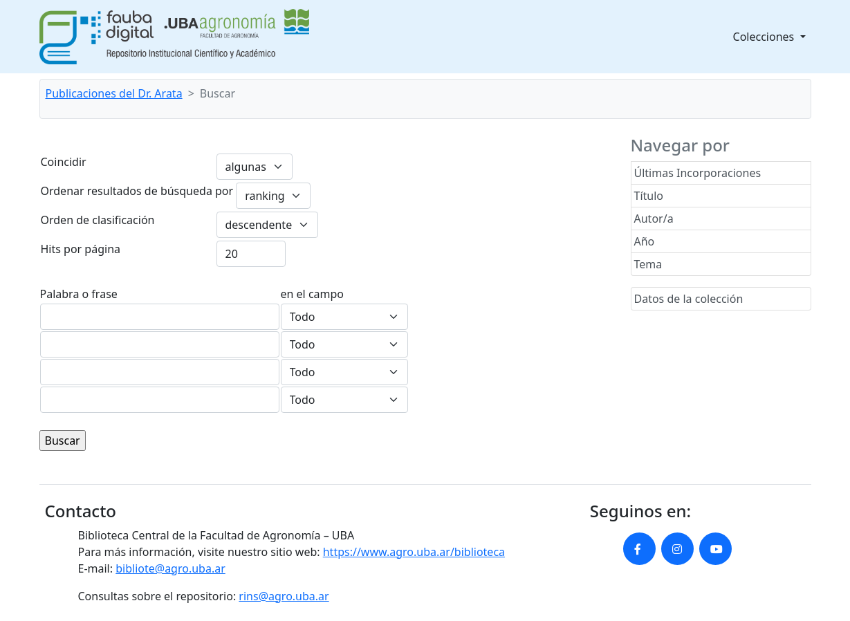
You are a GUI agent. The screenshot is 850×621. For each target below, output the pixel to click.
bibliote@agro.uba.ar (170, 568)
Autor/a (654, 218)
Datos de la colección (688, 298)
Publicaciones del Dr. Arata (114, 93)
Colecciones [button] (765, 36)
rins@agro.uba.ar (284, 596)
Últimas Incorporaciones (697, 172)
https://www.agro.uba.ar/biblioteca (414, 551)
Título (649, 195)
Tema (648, 264)
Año (644, 241)
